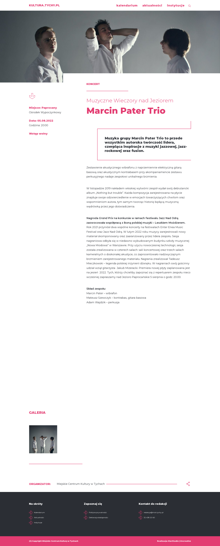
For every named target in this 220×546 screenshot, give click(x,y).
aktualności (152, 5)
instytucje (176, 5)
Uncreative (185, 541)
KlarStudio (173, 541)
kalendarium (127, 5)
